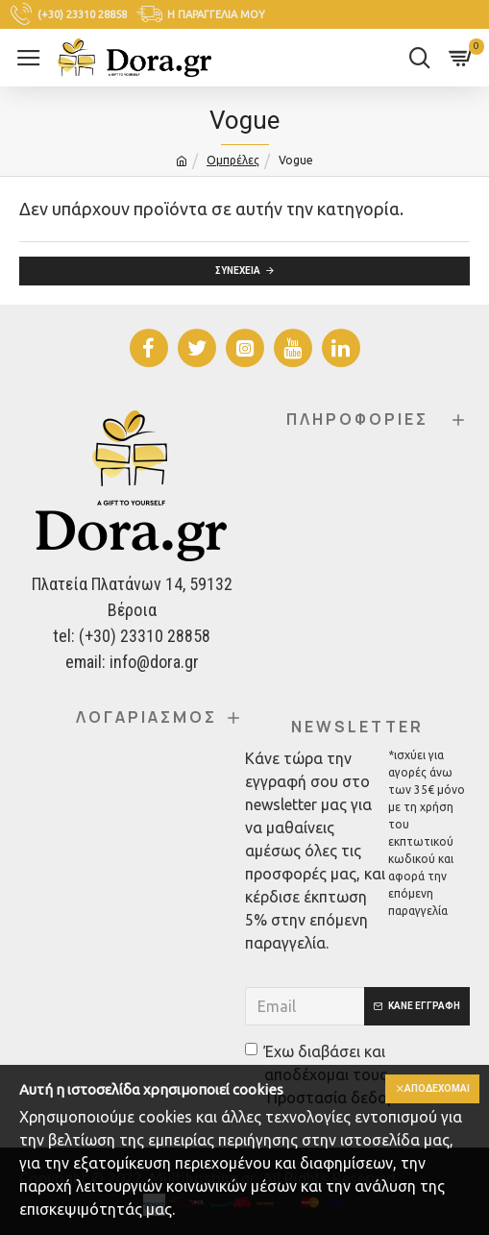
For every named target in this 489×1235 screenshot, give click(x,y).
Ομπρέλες (233, 160)
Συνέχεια (237, 270)
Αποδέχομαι (437, 1088)
